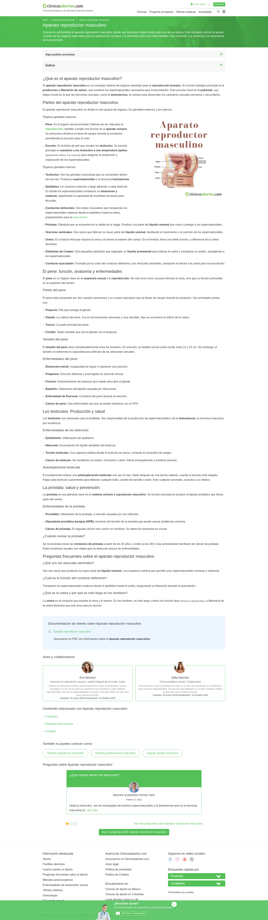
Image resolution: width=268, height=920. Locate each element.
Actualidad (205, 11)
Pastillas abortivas (54, 864)
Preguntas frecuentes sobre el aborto (65, 874)
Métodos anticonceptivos (58, 879)
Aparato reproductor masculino (72, 631)
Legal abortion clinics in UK (121, 899)
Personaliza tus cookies (181, 892)
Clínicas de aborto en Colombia (124, 894)
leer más (92, 810)
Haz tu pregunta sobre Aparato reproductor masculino (134, 831)
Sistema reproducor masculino (65, 753)
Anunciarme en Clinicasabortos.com (127, 859)
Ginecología (50, 895)
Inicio (45, 20)
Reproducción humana (63, 20)
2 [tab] (70, 823)
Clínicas (142, 11)
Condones (51, 716)
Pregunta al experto (161, 11)
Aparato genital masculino (162, 753)
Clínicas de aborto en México (123, 889)
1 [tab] (66, 823)
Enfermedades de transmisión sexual (65, 885)
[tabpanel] (134, 792)
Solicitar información (130, 913)
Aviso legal (112, 864)
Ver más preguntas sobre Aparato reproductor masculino (168, 823)
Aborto (47, 859)
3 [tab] (74, 823)
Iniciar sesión (198, 4)
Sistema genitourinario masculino (115, 753)
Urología (50, 731)
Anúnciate (219, 4)
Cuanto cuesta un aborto (58, 869)
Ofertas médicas (186, 11)
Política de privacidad (118, 869)
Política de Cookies (117, 874)
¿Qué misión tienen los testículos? (94, 775)
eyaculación (80, 217)
